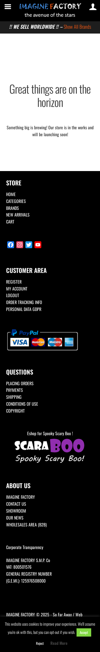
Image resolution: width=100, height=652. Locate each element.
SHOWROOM (16, 511)
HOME (11, 194)
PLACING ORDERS (20, 383)
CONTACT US (16, 504)
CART (10, 221)
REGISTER (14, 282)
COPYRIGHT (15, 411)
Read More (58, 643)
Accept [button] (84, 632)
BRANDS (12, 208)
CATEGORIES (16, 201)
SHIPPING (14, 397)
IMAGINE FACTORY (20, 497)
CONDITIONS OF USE (22, 404)
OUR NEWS (14, 517)
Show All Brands (77, 26)
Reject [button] (40, 643)
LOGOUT (12, 295)
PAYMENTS (14, 390)
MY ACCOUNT (16, 288)
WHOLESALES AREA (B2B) (26, 524)
